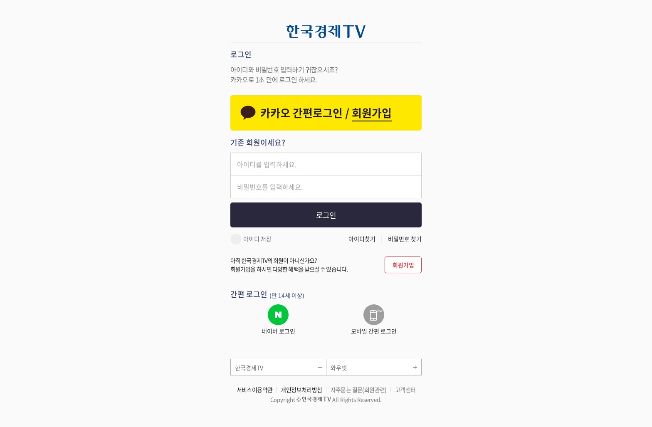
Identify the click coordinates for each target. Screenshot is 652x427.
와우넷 (339, 367)
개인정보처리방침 (301, 389)
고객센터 (405, 389)
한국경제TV (249, 367)
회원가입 (403, 265)
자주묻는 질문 (359, 389)
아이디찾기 (361, 238)
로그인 (326, 215)
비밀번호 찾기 (405, 238)
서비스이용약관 (255, 389)
